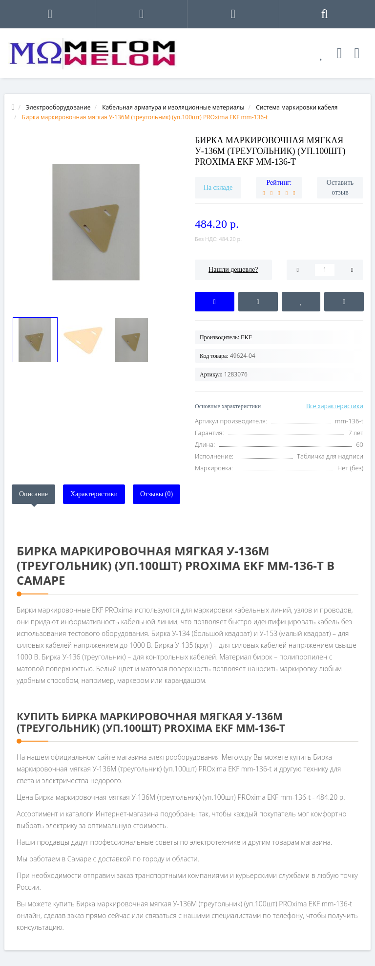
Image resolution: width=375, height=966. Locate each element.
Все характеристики (334, 406)
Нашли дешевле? (233, 269)
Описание (33, 494)
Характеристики (94, 494)
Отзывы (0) (156, 494)
